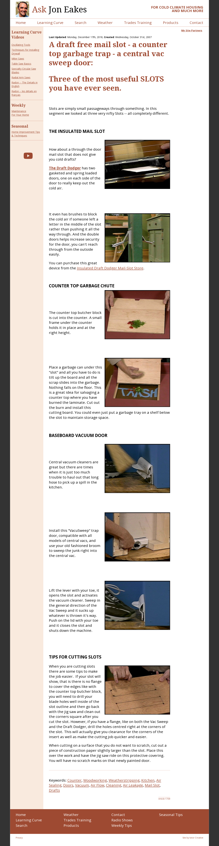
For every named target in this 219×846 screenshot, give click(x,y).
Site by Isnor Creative (192, 837)
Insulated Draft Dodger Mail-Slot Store (110, 268)
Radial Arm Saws (21, 77)
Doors (68, 785)
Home (21, 22)
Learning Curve (50, 22)
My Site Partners (191, 30)
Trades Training (138, 22)
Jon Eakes (59, 9)
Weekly (19, 105)
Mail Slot (152, 785)
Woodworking (95, 780)
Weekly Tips (121, 825)
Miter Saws (18, 58)
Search (80, 22)
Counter (74, 780)
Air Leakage (133, 785)
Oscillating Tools (21, 44)
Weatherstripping (124, 780)
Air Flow (97, 785)
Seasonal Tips (171, 814)
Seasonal (20, 126)
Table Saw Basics (21, 63)
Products (170, 22)
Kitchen (148, 780)
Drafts (54, 790)
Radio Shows (122, 820)
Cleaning (113, 785)
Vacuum (82, 785)
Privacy (19, 837)
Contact (196, 22)
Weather (105, 22)
